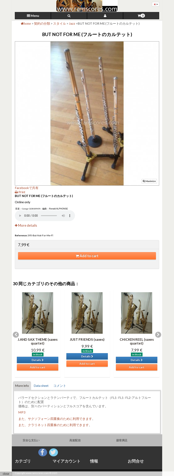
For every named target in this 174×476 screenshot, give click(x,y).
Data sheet (41, 385)
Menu (33, 15)
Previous (16, 335)
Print (20, 192)
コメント (59, 385)
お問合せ (136, 461)
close (6, 473)
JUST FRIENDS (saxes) (87, 339)
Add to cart (87, 256)
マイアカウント (67, 461)
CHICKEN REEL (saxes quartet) (137, 341)
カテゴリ (23, 461)
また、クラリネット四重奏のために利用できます (53, 425)
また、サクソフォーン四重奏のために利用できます (55, 418)
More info (22, 385)
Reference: (21, 235)
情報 (94, 461)
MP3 (21, 412)
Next (158, 335)
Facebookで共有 (26, 188)
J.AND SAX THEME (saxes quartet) (38, 341)
